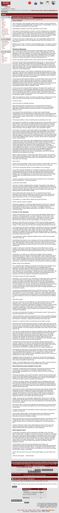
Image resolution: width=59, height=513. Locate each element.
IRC (2, 55)
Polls (3, 27)
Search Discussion (39, 465)
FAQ (3, 20)
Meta (4, 14)
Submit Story (5, 30)
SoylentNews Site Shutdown (22, 17)
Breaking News (5, 42)
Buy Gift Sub (5, 33)
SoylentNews (5, 4)
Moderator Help (16, 500)
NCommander (20, 19)
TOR (3, 62)
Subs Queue (5, 31)
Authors (4, 24)
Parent (14, 486)
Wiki (3, 56)
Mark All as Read (47, 470)
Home (18, 510)
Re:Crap (17, 479)
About (3, 19)
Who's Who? (5, 58)
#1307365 (45, 481)
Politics (3, 48)
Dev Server (4, 60)
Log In (3, 36)
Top (51, 464)
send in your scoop (37, 10)
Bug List (4, 59)
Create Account (5, 34)
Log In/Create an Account (40, 464)
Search (3, 26)
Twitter (3, 53)
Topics (3, 23)
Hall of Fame (5, 29)
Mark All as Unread (34, 471)
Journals (4, 22)
